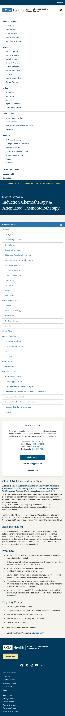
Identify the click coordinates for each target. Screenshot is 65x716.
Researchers (7, 47)
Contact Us (9, 163)
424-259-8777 (39, 447)
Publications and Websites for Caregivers (19, 387)
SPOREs (8, 74)
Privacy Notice (8, 699)
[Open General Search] (59, 2)
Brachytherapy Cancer (13, 376)
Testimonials (9, 366)
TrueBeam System (11, 321)
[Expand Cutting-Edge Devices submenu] (39, 300)
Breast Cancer (10, 245)
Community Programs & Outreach (17, 151)
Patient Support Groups (13, 382)
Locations (8, 356)
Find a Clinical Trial (12, 37)
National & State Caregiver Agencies (18, 407)
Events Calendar (11, 122)
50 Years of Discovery (13, 140)
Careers (8, 159)
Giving (5, 88)
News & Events (8, 114)
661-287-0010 (38, 444)
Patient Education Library (14, 346)
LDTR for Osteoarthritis (13, 275)
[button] (32, 170)
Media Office (9, 129)
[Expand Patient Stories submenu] (37, 361)
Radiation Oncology (51, 183)
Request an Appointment (13, 341)
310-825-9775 (37, 441)
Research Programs (12, 63)
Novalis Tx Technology (13, 311)
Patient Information (9, 336)
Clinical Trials (7, 331)
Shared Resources (12, 67)
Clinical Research (11, 59)
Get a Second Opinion (13, 41)
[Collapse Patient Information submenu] (62, 336)
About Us (6, 136)
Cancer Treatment (9, 673)
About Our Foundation (13, 108)
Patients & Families (10, 21)
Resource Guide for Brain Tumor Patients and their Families (26, 392)
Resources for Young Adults (15, 397)
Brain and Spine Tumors (13, 240)
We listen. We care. (10, 708)
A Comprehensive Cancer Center (17, 144)
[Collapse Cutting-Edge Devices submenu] (62, 300)
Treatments (6, 230)
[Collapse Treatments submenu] (62, 229)
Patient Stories (7, 361)
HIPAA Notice (7, 695)
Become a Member (12, 55)
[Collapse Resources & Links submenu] (62, 371)
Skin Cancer (9, 296)
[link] (22, 665)
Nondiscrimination (9, 702)
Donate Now (9, 92)
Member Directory (11, 51)
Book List (8, 412)
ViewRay (8, 326)
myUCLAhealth (8, 174)
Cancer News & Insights (13, 118)
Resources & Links (9, 371)
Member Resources (12, 82)
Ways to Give (10, 96)
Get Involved (9, 100)
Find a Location (10, 30)
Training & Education (12, 70)
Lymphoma (9, 285)
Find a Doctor (10, 26)
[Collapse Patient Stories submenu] (62, 361)
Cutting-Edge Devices (10, 301)
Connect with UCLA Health (14, 155)
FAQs (7, 351)
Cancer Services (11, 33)
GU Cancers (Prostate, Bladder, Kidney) (19, 260)
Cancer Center (13, 183)
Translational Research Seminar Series (19, 126)
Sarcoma (8, 290)
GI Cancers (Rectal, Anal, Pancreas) (18, 255)
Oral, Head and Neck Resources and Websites (21, 402)
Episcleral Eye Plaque (13, 250)
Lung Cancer (9, 280)
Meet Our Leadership (13, 147)
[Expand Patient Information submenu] (38, 336)
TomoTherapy (10, 316)
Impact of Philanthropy (13, 104)
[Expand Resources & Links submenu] (38, 371)
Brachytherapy (10, 235)
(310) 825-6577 (37, 633)
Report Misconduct (9, 705)
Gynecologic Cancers (12, 265)
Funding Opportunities (13, 78)
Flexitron (8, 306)
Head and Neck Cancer (13, 270)
